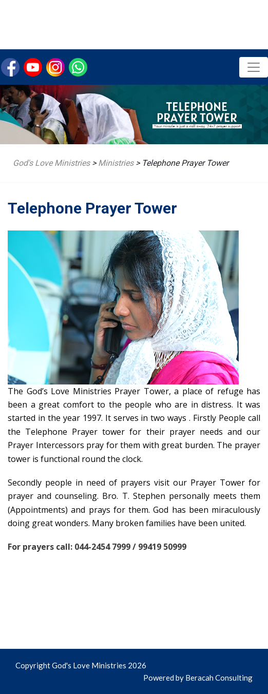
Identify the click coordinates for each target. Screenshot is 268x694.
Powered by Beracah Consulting (198, 677)
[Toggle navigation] (253, 67)
